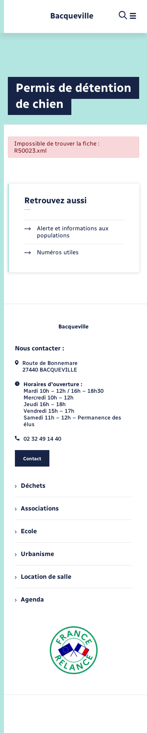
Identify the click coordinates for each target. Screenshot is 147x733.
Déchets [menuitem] (30, 485)
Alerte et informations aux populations (66, 232)
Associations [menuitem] (37, 508)
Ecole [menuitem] (26, 531)
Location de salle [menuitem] (43, 576)
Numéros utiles (51, 252)
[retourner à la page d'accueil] (71, 16)
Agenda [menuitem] (29, 599)
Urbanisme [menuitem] (34, 554)
